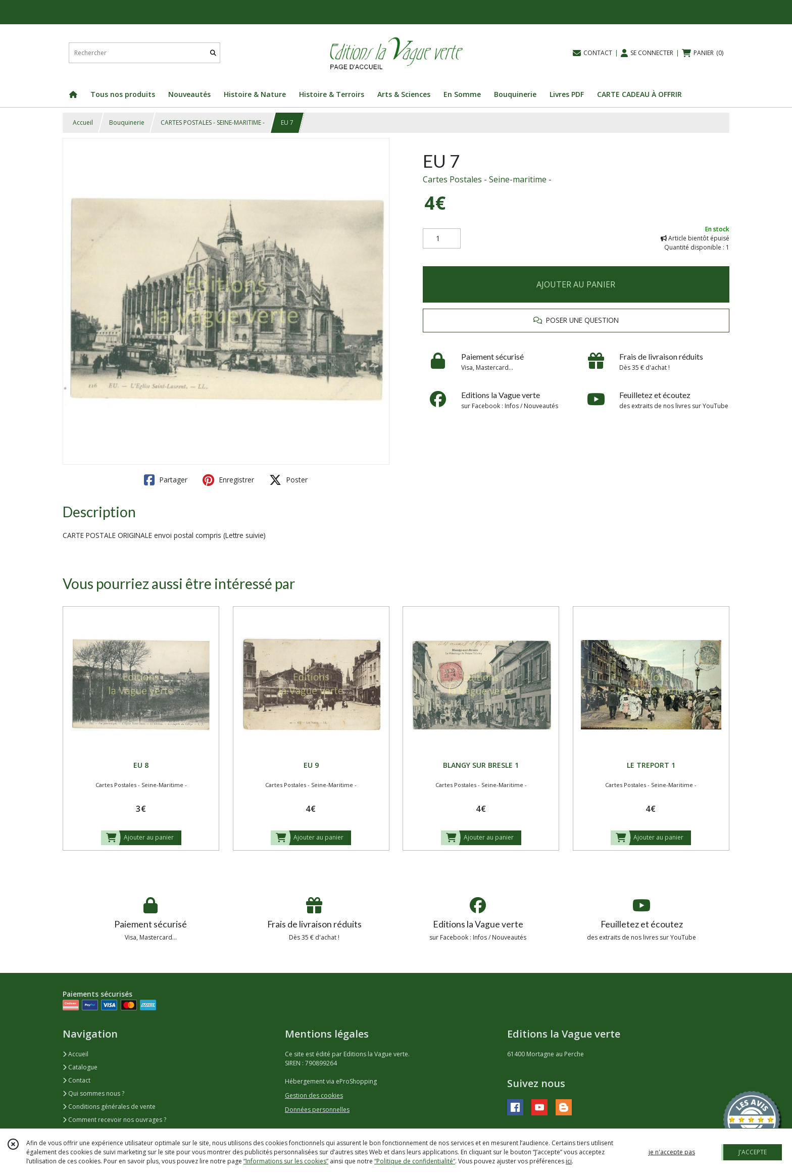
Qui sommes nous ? (93, 1093)
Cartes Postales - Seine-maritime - (487, 179)
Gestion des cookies (314, 1095)
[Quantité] (442, 238)
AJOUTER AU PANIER (575, 284)
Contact (76, 1080)
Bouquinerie (126, 122)
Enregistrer (228, 480)
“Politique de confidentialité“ (414, 1161)
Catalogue (80, 1067)
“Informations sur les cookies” (285, 1161)
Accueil (83, 122)
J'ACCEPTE (752, 1152)
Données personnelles (317, 1109)
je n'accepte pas (672, 1152)
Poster (288, 480)
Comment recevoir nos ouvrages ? (114, 1119)
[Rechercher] (213, 53)
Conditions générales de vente (109, 1106)
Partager (165, 480)
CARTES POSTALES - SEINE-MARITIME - (213, 122)
